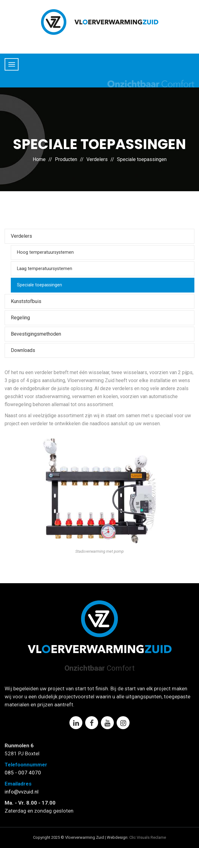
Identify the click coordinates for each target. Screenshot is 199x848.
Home (39, 159)
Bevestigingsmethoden (36, 334)
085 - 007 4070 (23, 772)
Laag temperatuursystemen (44, 268)
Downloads (23, 350)
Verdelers (97, 159)
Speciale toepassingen (142, 159)
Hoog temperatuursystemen (45, 252)
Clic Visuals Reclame (147, 837)
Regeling (20, 318)
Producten (66, 159)
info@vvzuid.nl (22, 792)
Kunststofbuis (26, 301)
